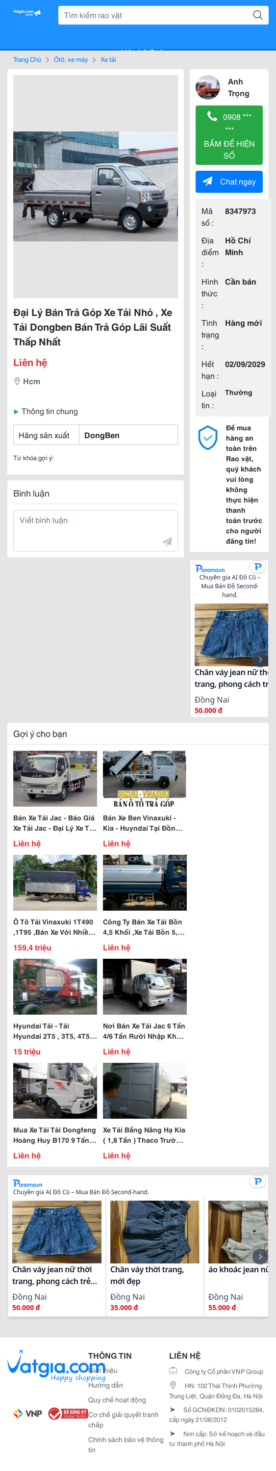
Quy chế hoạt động (117, 1399)
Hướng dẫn (105, 1385)
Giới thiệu (103, 1370)
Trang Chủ (27, 58)
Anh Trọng (239, 86)
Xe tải (108, 58)
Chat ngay (229, 180)
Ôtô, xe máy (71, 58)
